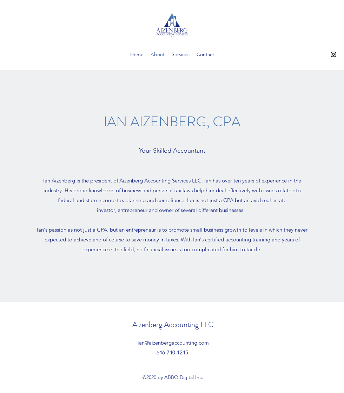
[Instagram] (333, 54)
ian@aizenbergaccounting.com (173, 342)
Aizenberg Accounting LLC (173, 324)
